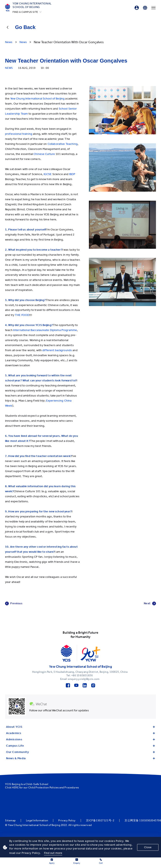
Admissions (80, 739)
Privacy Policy (66, 820)
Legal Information (37, 820)
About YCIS (80, 727)
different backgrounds (57, 350)
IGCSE (48, 174)
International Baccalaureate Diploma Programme (45, 330)
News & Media (80, 758)
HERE (15, 787)
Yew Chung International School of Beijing (32, 5)
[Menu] (153, 7)
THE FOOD (22, 315)
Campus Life (80, 745)
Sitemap (10, 820)
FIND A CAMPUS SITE (25, 11)
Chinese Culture (45, 154)
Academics (80, 733)
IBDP (72, 174)
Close (148, 847)
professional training (18, 134)
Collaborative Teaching (63, 144)
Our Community (80, 752)
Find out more (53, 853)
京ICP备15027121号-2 (100, 820)
